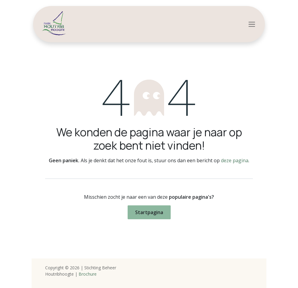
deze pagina (234, 160)
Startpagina (149, 212)
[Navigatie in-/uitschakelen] (252, 24)
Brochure (88, 274)
